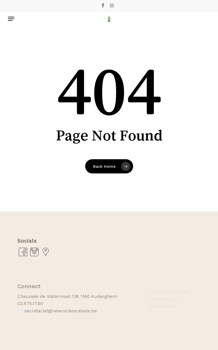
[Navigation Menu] (11, 19)
